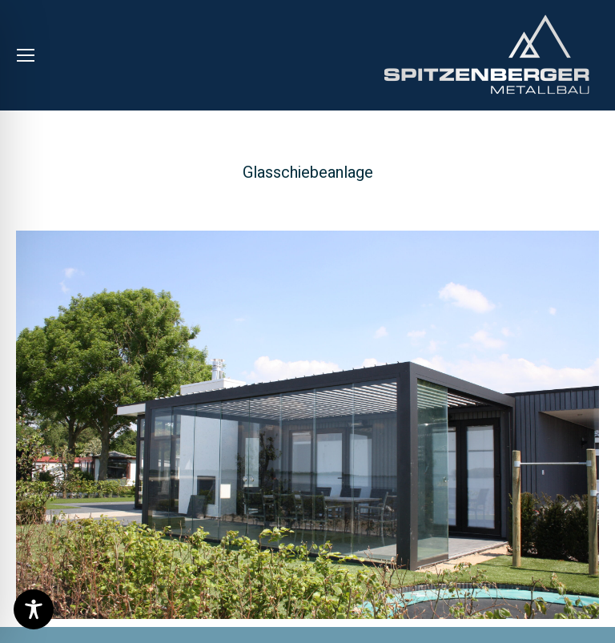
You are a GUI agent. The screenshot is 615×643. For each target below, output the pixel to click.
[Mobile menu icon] (25, 55)
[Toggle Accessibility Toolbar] (33, 609)
